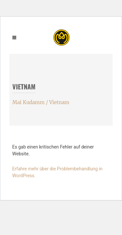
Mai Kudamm (28, 102)
